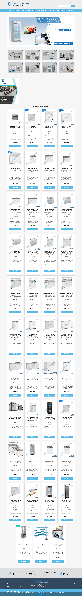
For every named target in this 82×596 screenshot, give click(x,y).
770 (49, 474)
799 (32, 142)
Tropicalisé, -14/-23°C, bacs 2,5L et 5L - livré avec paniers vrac (67, 379)
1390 (32, 225)
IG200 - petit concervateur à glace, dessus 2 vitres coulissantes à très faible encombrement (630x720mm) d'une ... (32, 346)
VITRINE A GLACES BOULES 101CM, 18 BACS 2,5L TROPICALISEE (67, 252)
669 (66, 391)
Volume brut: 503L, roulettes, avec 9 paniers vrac (15, 213)
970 (66, 184)
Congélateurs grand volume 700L (15, 66)
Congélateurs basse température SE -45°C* (66, 418)
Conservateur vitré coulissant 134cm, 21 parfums (67, 169)
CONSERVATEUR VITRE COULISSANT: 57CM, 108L (15, 335)
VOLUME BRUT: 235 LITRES (49, 129)
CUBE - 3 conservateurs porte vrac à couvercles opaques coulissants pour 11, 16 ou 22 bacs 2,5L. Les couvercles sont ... (32, 263)
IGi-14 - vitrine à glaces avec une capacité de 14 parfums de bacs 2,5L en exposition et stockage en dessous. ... (50, 303)
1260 (66, 308)
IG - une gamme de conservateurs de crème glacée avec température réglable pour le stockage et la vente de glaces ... (67, 387)
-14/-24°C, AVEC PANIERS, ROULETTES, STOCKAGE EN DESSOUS (32, 296)
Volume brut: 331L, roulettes (66, 212)
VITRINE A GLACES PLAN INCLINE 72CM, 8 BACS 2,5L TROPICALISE (32, 293)
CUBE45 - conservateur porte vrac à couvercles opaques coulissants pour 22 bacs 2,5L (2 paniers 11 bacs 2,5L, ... (15, 263)
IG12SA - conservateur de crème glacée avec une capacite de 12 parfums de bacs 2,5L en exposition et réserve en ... (50, 262)
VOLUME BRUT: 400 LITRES (15, 170)
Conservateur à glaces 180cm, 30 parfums (32, 210)
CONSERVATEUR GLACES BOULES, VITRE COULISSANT (66, 377)
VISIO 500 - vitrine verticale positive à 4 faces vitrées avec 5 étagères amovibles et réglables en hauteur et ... (24, 553)
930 (32, 308)
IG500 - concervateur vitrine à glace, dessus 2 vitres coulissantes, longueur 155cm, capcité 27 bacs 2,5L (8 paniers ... (15, 387)
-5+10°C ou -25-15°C (15, 419)
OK (41, 594)
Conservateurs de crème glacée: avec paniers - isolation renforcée (66, 460)
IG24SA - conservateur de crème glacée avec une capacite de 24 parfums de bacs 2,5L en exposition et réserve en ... (15, 303)
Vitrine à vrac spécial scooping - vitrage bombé (32, 501)
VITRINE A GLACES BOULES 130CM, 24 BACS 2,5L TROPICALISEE (15, 293)
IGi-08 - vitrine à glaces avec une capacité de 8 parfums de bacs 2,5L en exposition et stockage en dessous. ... (32, 303)
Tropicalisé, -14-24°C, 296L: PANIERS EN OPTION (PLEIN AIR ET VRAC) (49, 337)
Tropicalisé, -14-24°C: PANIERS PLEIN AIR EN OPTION (15, 337)
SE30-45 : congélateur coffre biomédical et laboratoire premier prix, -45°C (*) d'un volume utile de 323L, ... (67, 137)
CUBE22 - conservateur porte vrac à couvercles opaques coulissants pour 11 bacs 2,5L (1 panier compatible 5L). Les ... (49, 221)
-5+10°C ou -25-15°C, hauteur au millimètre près (50, 379)
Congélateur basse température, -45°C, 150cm (15, 169)
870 (49, 267)
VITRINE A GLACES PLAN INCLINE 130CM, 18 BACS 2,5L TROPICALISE (66, 293)
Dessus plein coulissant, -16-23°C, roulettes (49, 213)
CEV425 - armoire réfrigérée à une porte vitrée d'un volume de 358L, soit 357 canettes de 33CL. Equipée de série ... (32, 470)
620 (15, 350)
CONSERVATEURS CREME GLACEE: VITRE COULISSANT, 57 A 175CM (15, 501)
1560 (15, 184)
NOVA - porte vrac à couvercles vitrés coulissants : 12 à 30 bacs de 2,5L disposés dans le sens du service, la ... (49, 470)
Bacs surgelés (16, 53)
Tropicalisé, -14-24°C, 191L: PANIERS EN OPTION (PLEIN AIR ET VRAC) (32, 337)
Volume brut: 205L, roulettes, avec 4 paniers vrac (32, 171)
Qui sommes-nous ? (22, 581)
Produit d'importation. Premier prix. (67, 420)
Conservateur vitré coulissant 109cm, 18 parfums (50, 169)
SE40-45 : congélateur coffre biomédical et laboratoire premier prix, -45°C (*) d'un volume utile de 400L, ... (15, 179)
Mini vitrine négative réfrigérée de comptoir (15, 127)
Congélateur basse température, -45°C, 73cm (32, 127)
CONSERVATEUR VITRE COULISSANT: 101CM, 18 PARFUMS (50, 335)
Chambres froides (49, 53)
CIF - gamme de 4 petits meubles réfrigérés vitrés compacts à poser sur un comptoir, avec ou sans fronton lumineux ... (15, 138)
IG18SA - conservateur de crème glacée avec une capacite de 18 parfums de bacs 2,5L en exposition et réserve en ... (67, 262)
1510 (66, 142)
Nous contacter (72, 581)
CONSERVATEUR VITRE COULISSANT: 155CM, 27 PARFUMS (15, 377)
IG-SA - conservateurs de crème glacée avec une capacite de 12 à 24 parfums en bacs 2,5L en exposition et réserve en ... (32, 428)
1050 (66, 267)
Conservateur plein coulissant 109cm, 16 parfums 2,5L (67, 210)
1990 (23, 557)
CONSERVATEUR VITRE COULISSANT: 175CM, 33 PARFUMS (32, 377)
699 (32, 474)
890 (49, 184)
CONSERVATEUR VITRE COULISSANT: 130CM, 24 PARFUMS (66, 335)
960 (15, 391)
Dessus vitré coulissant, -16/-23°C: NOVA (49, 462)
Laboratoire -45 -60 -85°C (32, 66)
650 (15, 142)
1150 (15, 308)
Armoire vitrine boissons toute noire (49, 418)
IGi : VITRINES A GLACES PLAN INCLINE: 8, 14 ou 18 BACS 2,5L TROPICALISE (15, 460)
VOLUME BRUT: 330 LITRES (66, 129)
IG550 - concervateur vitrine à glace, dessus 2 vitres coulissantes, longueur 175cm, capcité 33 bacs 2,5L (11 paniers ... (32, 387)
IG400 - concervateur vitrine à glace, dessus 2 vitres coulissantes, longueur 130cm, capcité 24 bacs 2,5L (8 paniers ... (67, 346)
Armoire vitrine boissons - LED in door (32, 459)
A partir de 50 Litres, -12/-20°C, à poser (15, 129)
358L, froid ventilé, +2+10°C (49, 419)
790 (58, 557)
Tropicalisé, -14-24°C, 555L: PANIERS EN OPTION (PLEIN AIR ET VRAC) (32, 379)
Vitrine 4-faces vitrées (24, 542)
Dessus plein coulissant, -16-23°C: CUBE (32, 254)
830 (32, 184)
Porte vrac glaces (66, 66)
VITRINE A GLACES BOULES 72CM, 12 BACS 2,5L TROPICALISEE (49, 252)
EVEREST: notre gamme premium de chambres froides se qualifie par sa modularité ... (49, 387)
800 (49, 225)
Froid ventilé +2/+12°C (23, 544)
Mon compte (21, 583)
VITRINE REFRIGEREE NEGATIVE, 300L (66, 501)
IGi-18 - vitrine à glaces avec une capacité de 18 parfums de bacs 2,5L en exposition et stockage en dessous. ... (67, 303)
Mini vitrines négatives (32, 53)
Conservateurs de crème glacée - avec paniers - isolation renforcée (32, 252)
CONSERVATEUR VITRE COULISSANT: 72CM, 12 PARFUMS (32, 335)
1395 (66, 516)
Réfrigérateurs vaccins (49, 66)
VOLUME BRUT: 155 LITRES (32, 129)
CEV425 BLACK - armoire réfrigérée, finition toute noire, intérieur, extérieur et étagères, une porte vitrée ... (49, 428)
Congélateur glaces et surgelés (58, 543)
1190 (15, 225)
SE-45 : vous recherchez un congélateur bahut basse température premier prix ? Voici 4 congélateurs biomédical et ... (67, 428)
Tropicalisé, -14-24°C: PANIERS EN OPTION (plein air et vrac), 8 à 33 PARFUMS (15, 504)
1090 (32, 391)
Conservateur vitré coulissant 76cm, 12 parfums (32, 169)
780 (49, 350)
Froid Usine (9, 581)
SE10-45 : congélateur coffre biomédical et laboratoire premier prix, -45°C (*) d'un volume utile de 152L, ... (32, 137)
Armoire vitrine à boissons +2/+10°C (49, 501)
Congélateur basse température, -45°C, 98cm (49, 127)
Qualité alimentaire (41, 544)
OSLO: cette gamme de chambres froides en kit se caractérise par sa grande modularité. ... (15, 428)
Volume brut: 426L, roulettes (15, 253)
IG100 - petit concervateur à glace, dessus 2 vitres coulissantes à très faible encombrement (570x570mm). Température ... (15, 346)
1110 (49, 142)
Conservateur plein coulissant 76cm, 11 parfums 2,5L (49, 210)
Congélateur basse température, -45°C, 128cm (67, 127)
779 (49, 516)
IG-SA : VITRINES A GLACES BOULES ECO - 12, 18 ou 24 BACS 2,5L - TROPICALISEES (32, 418)
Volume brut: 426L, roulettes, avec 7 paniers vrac (67, 171)
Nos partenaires (10, 583)
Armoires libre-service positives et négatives (66, 54)
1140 (32, 516)
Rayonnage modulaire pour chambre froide (41, 543)
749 (49, 433)
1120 (49, 308)
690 (32, 350)
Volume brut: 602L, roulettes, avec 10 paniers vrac (32, 213)
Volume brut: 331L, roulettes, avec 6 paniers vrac (49, 171)
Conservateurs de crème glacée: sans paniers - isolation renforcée (49, 460)
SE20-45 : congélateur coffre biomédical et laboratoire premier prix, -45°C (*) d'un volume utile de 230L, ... (50, 137)
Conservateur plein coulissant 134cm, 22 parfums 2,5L (15, 252)
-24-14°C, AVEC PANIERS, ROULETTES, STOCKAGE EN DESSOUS (49, 254)
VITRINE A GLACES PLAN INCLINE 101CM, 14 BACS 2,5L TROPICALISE (49, 293)
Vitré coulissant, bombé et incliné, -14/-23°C (58, 545)
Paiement (20, 586)
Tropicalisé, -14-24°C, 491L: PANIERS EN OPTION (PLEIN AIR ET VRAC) (15, 379)
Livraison (9, 586)
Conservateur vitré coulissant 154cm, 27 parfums (15, 210)
